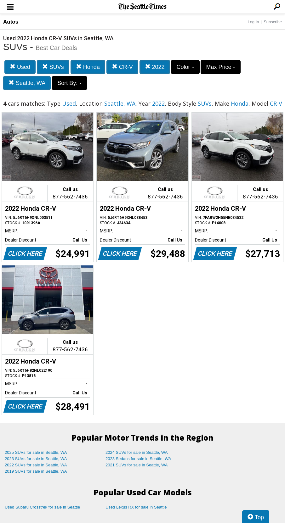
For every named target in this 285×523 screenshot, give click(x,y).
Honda (88, 67)
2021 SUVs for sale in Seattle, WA (136, 465)
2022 (155, 67)
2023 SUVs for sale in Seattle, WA (36, 458)
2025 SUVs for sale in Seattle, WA (36, 452)
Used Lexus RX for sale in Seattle (136, 507)
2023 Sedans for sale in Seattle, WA (138, 458)
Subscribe (273, 21)
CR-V (122, 67)
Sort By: (69, 83)
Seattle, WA (27, 83)
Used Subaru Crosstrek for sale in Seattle (42, 507)
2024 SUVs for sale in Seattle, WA (136, 452)
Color (185, 67)
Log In (253, 21)
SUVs (53, 67)
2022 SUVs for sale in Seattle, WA (36, 465)
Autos (10, 22)
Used (20, 67)
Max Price (220, 67)
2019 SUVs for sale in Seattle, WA (36, 471)
